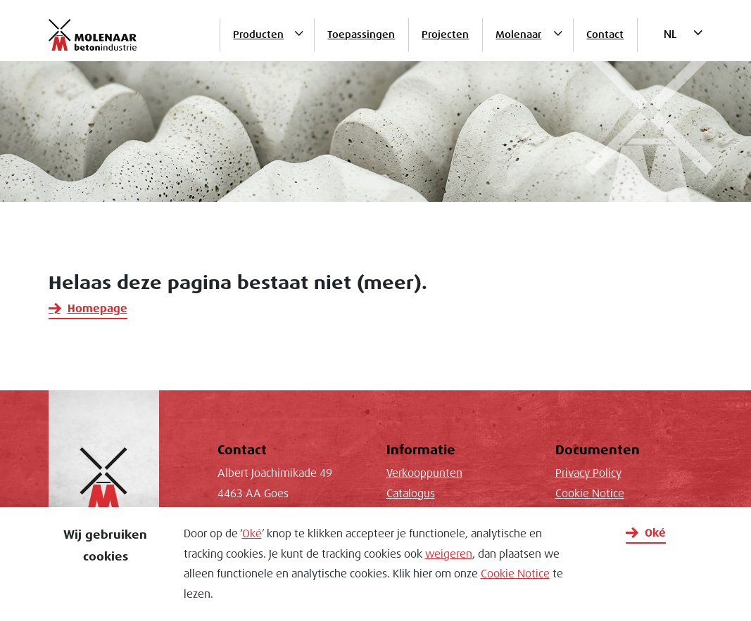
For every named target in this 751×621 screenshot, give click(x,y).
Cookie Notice (515, 574)
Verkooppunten (424, 473)
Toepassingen (361, 34)
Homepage (97, 309)
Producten (258, 34)
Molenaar (518, 34)
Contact (605, 34)
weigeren (448, 554)
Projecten (445, 34)
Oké (252, 534)
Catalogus (410, 494)
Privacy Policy (588, 473)
